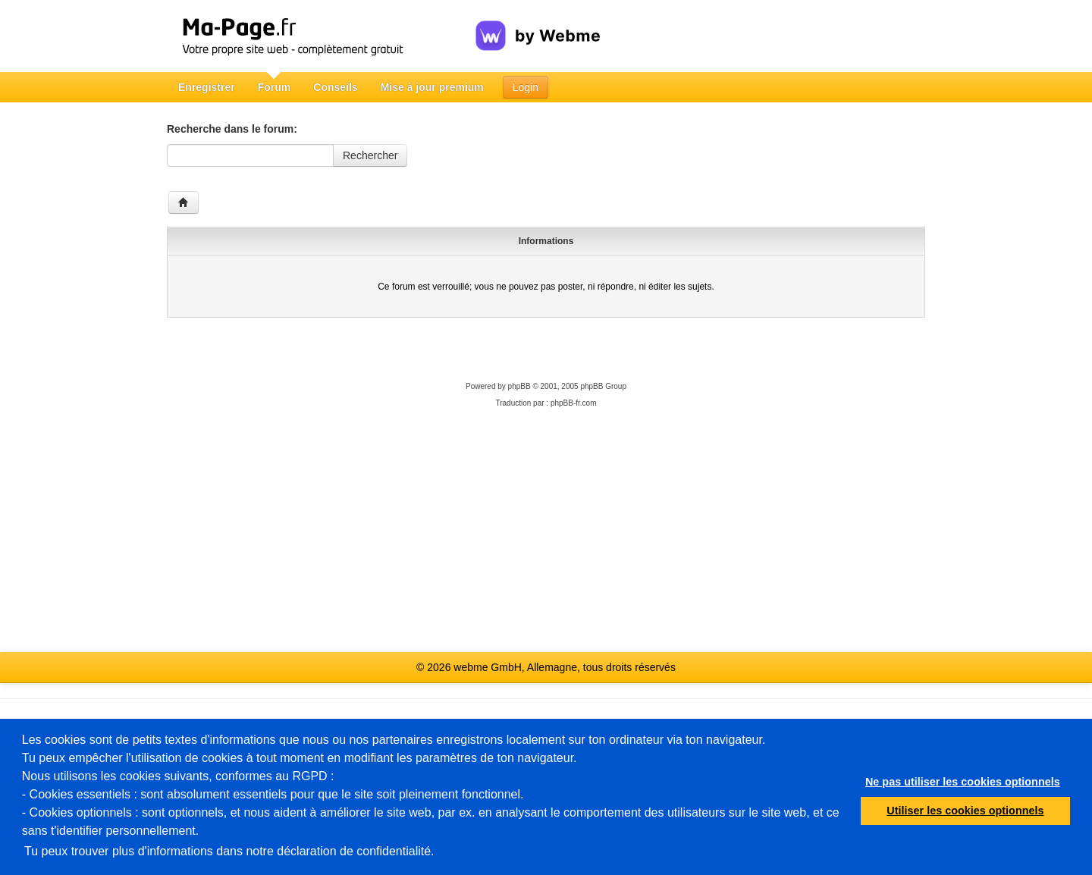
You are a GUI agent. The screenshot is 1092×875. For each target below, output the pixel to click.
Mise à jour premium (432, 87)
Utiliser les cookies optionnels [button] (964, 810)
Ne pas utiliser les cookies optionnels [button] (962, 782)
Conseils (335, 87)
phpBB (519, 386)
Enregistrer (206, 87)
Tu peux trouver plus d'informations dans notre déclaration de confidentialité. (229, 851)
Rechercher (370, 155)
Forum (274, 87)
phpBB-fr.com (574, 403)
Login (525, 87)
